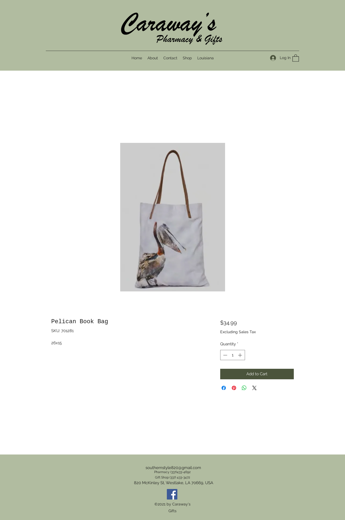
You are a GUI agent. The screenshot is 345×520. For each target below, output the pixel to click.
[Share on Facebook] (223, 388)
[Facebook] (172, 494)
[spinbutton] (232, 355)
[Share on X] (254, 388)
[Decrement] (224, 355)
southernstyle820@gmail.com (173, 467)
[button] (295, 58)
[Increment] (240, 355)
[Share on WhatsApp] (244, 388)
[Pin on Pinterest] (234, 388)
